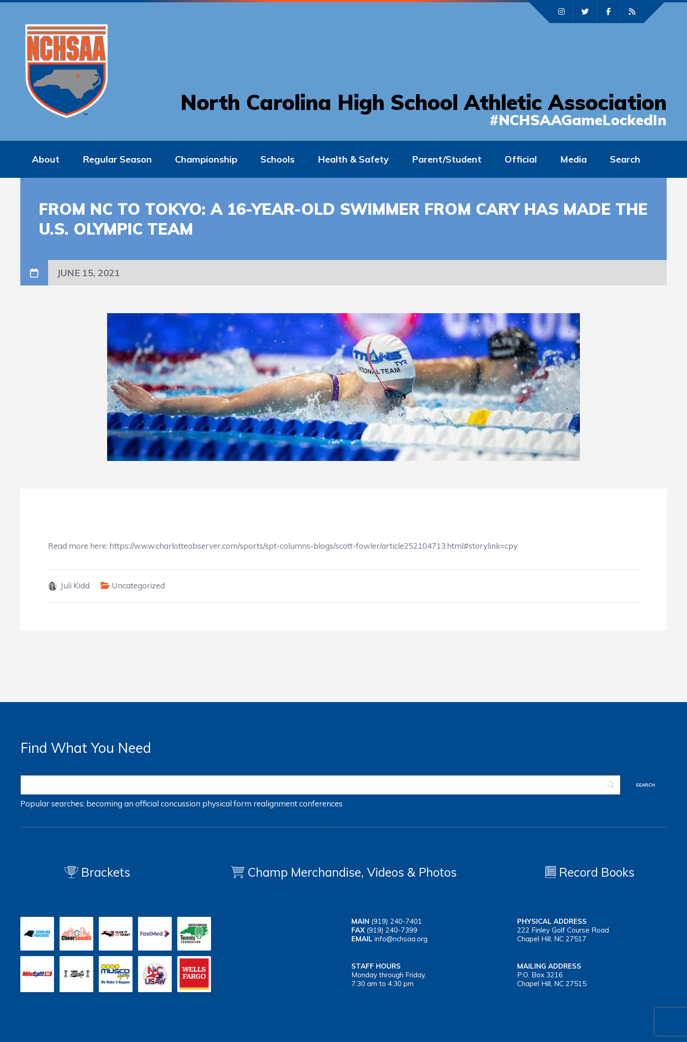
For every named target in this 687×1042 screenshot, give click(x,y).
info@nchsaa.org (401, 938)
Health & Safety (353, 159)
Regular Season (117, 159)
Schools (277, 159)
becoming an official (122, 803)
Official (521, 159)
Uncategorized (138, 585)
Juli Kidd (75, 585)
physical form (227, 803)
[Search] (320, 785)
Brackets (97, 872)
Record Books (589, 872)
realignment (275, 803)
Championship (206, 159)
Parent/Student (447, 159)
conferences (321, 803)
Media (573, 159)
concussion (180, 803)
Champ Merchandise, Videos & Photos (352, 872)
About (46, 159)
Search (625, 159)
